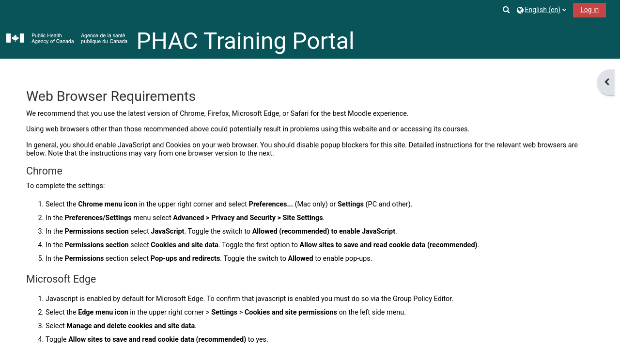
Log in (589, 10)
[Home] (66, 39)
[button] (507, 9)
